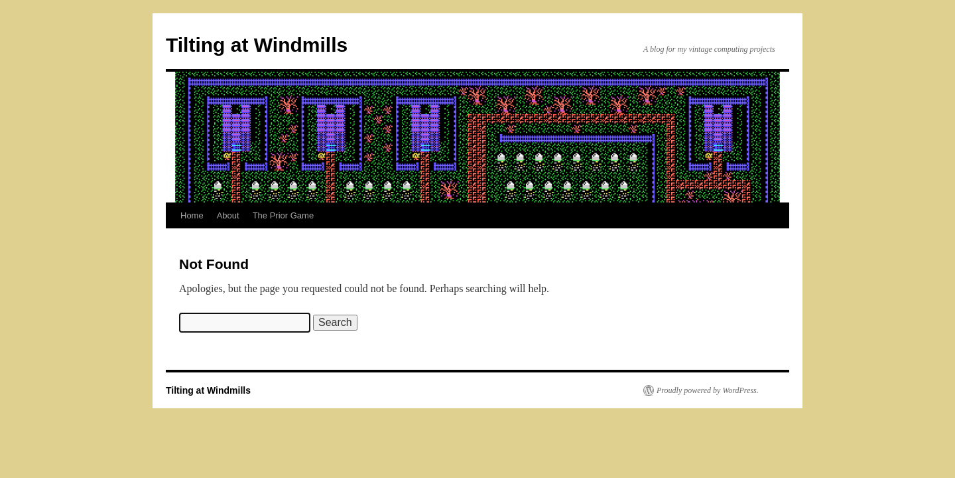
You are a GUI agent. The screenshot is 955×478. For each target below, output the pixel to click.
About (228, 215)
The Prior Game (283, 215)
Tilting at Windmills (257, 45)
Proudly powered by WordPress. (708, 390)
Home (192, 215)
